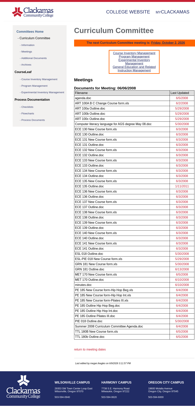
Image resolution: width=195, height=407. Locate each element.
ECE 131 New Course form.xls (96, 139)
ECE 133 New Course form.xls (96, 160)
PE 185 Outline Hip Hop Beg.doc (97, 305)
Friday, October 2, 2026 (168, 42)
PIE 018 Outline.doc (88, 321)
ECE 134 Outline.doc (89, 176)
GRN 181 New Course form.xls (96, 264)
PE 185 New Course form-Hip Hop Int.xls (103, 295)
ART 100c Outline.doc (90, 118)
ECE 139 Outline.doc (89, 227)
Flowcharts (27, 113)
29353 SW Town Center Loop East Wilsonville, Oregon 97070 (73, 390)
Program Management (34, 85)
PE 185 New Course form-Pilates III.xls (101, 300)
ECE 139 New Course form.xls (96, 222)
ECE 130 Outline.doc (89, 134)
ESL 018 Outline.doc (89, 253)
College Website (128, 11)
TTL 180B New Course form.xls (96, 331)
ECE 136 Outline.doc (89, 196)
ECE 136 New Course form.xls (96, 191)
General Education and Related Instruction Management (134, 68)
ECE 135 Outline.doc (89, 186)
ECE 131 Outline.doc (89, 144)
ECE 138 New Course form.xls (96, 212)
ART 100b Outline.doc (90, 113)
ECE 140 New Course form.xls (96, 233)
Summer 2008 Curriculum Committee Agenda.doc (109, 326)
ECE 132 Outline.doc (89, 155)
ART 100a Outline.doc (90, 108)
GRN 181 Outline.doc (89, 269)
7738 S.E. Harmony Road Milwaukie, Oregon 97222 (115, 390)
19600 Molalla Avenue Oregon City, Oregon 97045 (163, 390)
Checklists (27, 106)
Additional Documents (34, 58)
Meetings (26, 51)
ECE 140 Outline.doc (89, 238)
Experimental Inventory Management (42, 92)
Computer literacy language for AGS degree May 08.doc (113, 124)
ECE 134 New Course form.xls (96, 170)
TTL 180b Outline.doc (90, 336)
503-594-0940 (62, 397)
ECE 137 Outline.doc (89, 207)
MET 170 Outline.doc (89, 279)
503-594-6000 (156, 397)
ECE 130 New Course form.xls (96, 129)
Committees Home (30, 31)
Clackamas (172, 11)
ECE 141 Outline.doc (89, 248)
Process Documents (33, 120)
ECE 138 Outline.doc (89, 217)
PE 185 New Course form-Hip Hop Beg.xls (104, 290)
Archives (26, 64)
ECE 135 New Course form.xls (96, 181)
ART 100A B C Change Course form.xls (102, 103)
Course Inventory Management (39, 79)
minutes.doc (83, 285)
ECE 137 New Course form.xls (96, 202)
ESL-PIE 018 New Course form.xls (98, 259)
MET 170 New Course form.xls (96, 274)
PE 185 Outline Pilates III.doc (95, 316)
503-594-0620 (109, 397)
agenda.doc (83, 98)
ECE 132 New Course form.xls (96, 150)
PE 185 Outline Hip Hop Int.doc (96, 310)
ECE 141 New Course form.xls (96, 243)
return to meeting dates (90, 349)
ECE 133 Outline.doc (89, 165)
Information (27, 45)
